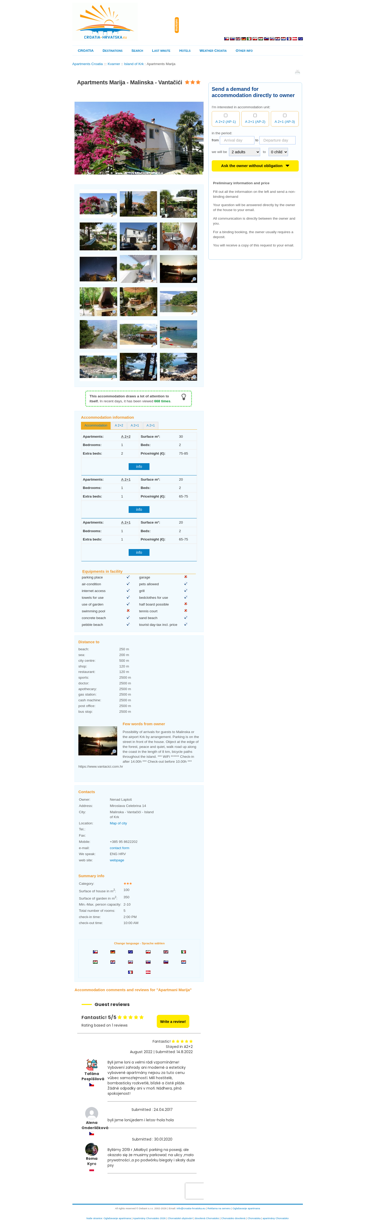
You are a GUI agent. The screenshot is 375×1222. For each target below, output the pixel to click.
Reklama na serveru (219, 1208)
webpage (117, 860)
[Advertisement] (242, 25)
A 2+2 (119, 425)
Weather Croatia (213, 51)
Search (137, 51)
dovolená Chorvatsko (207, 1218)
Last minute (161, 51)
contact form (119, 848)
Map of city (118, 823)
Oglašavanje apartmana (246, 1208)
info (139, 466)
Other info (244, 51)
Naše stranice (94, 1218)
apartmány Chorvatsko (276, 1218)
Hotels (185, 51)
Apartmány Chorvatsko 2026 (149, 1218)
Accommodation (95, 425)
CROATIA (86, 51)
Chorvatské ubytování (180, 1218)
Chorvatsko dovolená (233, 1218)
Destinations (112, 51)
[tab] (96, 426)
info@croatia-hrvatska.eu (191, 1208)
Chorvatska (253, 1218)
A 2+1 (135, 425)
